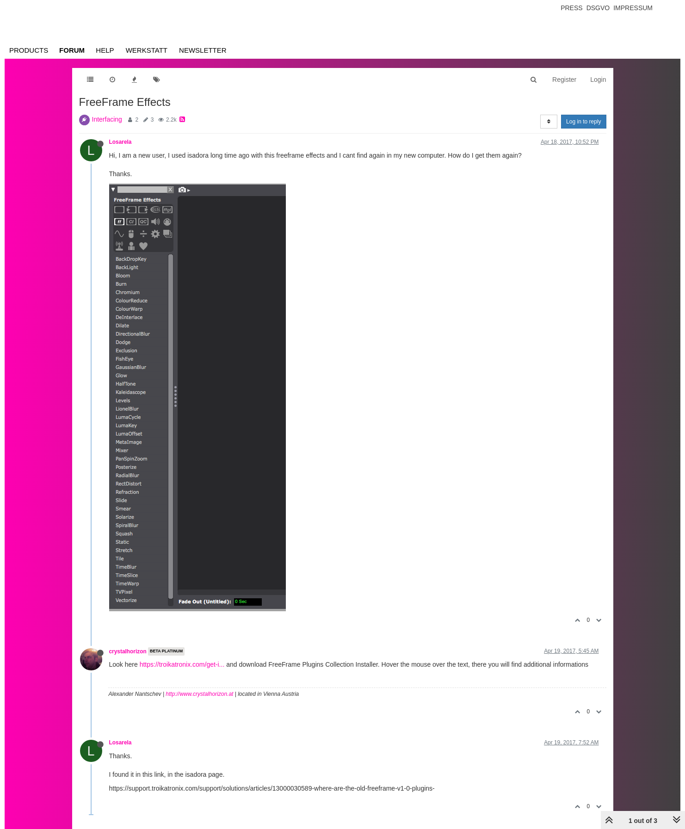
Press (571, 8)
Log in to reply (583, 121)
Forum (72, 50)
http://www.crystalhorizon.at (199, 694)
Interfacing (107, 119)
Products (28, 50)
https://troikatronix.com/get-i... (182, 664)
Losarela (120, 142)
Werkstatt (146, 50)
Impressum (633, 8)
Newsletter (203, 50)
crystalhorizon (128, 651)
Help (105, 50)
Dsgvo (598, 8)
